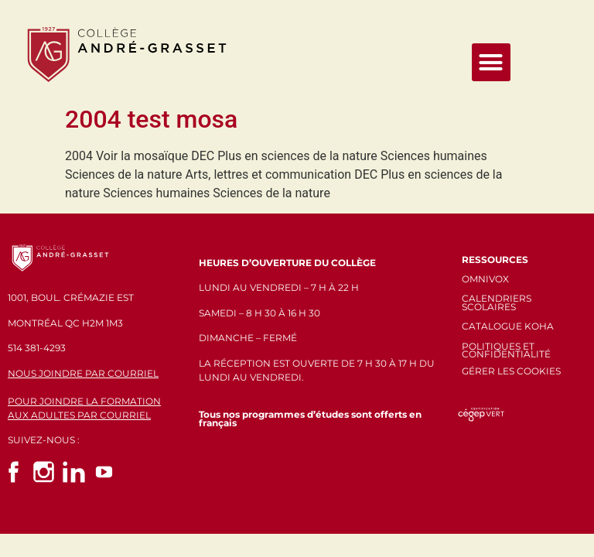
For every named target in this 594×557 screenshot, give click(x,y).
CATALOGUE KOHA (508, 326)
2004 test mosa (151, 119)
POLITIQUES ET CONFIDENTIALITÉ (506, 350)
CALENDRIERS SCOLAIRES (496, 302)
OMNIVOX (485, 279)
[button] (491, 62)
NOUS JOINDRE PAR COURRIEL (83, 373)
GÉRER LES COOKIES (511, 371)
